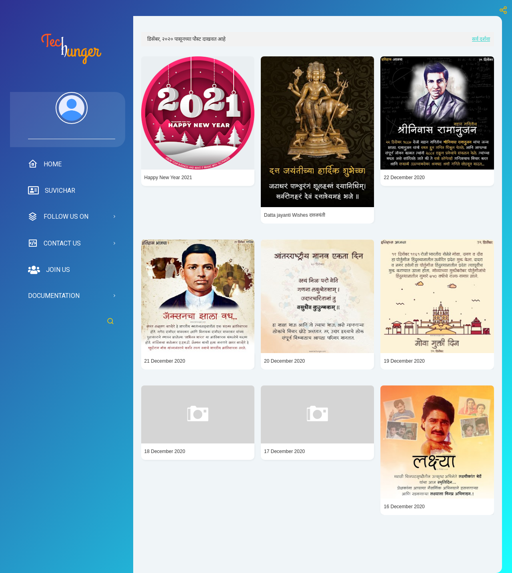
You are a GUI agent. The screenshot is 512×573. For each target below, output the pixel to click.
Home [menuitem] (45, 164)
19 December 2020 (404, 361)
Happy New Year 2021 (168, 177)
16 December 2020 (404, 506)
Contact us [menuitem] (54, 243)
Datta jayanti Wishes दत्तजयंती (294, 215)
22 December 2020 (404, 177)
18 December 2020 (164, 451)
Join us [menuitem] (49, 270)
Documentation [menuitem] (54, 295)
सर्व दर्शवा (481, 39)
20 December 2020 (284, 361)
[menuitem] (71, 115)
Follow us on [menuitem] (58, 217)
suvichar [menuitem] (51, 191)
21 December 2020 (164, 361)
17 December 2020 (284, 451)
